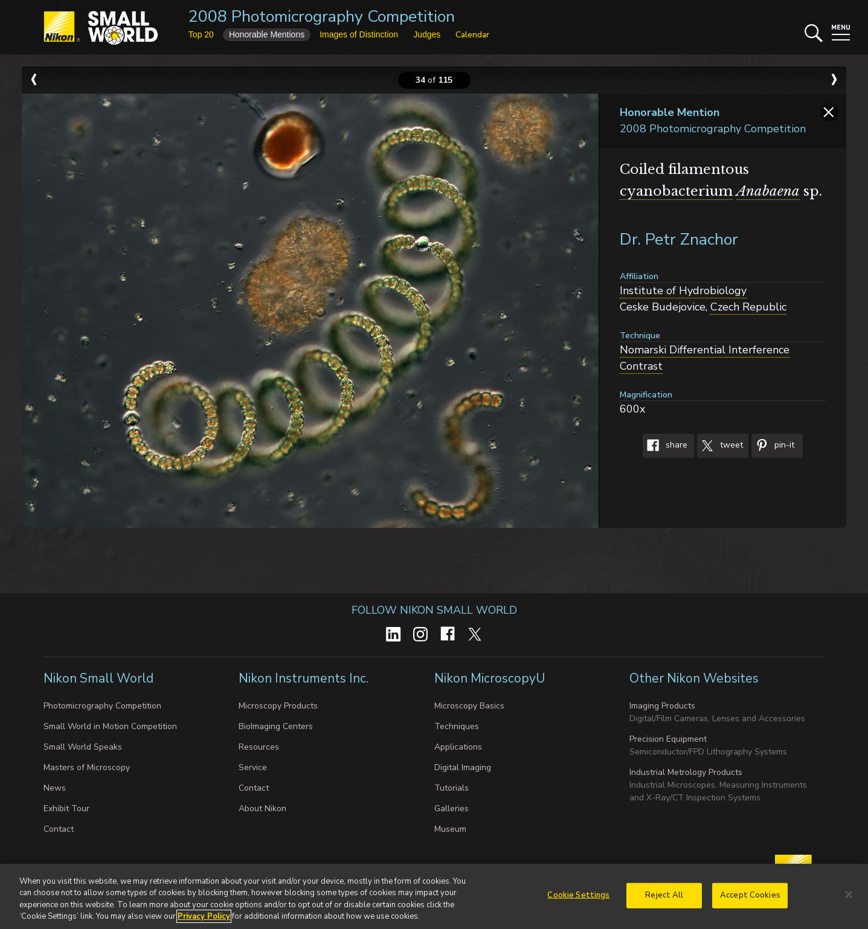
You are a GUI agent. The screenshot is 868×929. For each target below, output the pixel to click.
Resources (259, 747)
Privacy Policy (204, 921)
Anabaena (768, 191)
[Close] (848, 899)
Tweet (720, 446)
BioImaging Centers (276, 726)
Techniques (456, 726)
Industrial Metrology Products (685, 772)
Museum (450, 829)
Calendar (472, 34)
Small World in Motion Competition (110, 726)
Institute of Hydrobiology (683, 290)
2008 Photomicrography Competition (321, 16)
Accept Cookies (750, 900)
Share (665, 446)
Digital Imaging (462, 767)
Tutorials (451, 788)
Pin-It (772, 446)
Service (253, 767)
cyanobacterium (676, 191)
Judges (426, 34)
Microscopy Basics (469, 706)
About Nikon (262, 808)
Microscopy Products (278, 706)
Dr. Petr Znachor (679, 239)
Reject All (664, 900)
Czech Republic (748, 307)
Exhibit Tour (66, 808)
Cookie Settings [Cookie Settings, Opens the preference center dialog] (578, 900)
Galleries (451, 808)
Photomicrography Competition (102, 706)
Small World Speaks (82, 747)
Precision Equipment (668, 739)
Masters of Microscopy (86, 767)
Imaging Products (662, 706)
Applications (458, 747)
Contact (58, 829)
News (54, 788)
